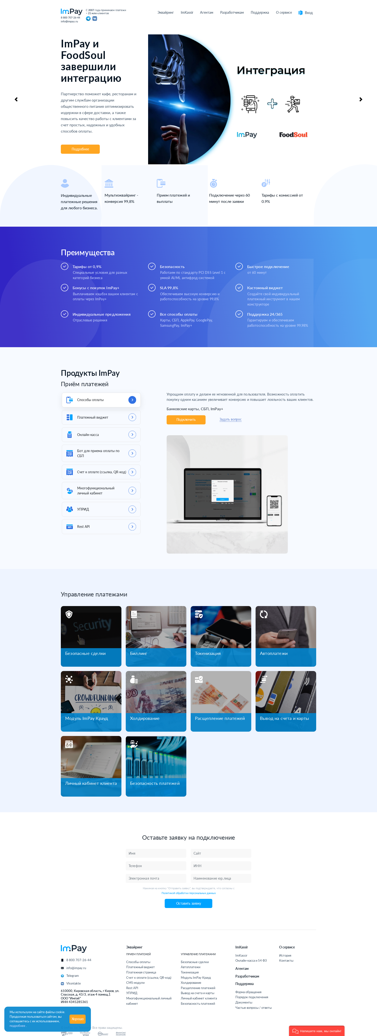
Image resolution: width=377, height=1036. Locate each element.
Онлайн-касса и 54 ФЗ (251, 960)
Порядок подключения (251, 997)
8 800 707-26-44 (70, 17)
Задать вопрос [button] (231, 419)
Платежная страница (141, 972)
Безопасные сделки (85, 653)
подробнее (18, 1026)
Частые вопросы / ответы (253, 1008)
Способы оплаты (138, 962)
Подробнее (80, 149)
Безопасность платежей (155, 783)
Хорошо (78, 1019)
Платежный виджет (140, 967)
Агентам (242, 968)
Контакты (286, 960)
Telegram (72, 976)
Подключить (186, 420)
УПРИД (131, 993)
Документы (243, 1002)
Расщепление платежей (220, 718)
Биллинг (138, 653)
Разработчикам (247, 976)
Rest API (132, 988)
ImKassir (241, 955)
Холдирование (145, 718)
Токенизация (208, 653)
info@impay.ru (69, 21)
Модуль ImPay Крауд (86, 718)
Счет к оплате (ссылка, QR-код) (148, 977)
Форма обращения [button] (248, 992)
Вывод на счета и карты (284, 718)
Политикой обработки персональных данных (189, 893)
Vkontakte (73, 983)
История (285, 955)
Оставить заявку (188, 903)
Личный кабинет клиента (91, 783)
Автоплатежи (274, 653)
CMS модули (135, 983)
